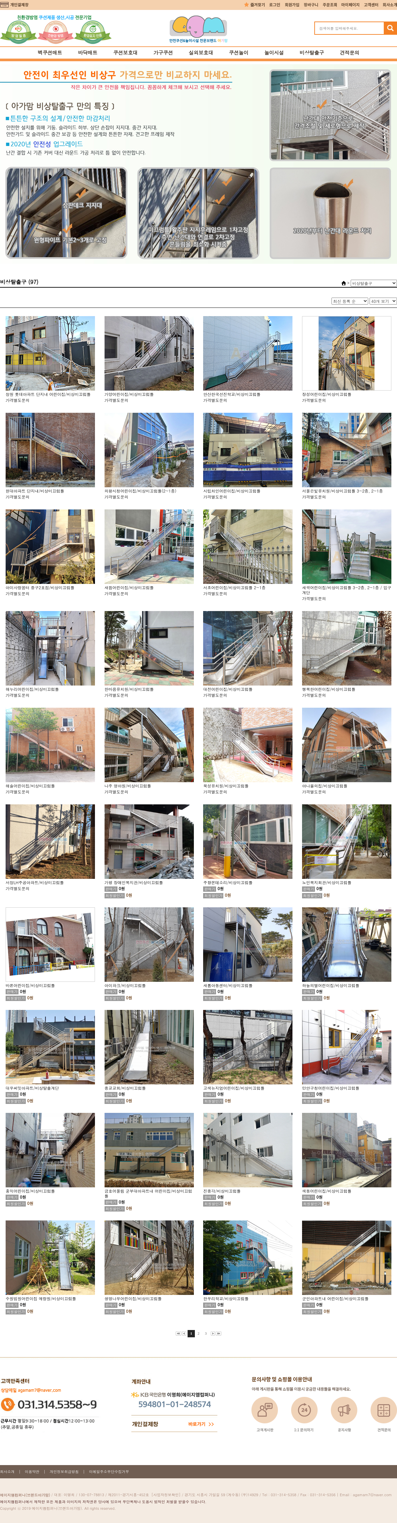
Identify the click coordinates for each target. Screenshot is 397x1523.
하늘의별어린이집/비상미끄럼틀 (330, 985)
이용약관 (32, 1471)
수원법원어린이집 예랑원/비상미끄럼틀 (41, 1298)
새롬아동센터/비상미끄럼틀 (227, 985)
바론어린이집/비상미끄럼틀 (30, 985)
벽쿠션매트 (50, 52)
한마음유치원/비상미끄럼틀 (129, 689)
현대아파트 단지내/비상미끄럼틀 (35, 491)
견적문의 (349, 52)
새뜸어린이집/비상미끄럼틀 (129, 587)
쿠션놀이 (238, 52)
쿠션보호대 (125, 52)
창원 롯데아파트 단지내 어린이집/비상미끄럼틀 (48, 394)
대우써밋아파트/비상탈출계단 (32, 1088)
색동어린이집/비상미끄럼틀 (326, 1191)
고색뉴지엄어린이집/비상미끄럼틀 (233, 1088)
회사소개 (7, 1471)
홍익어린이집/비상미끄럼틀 (30, 1191)
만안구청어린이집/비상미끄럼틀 (330, 1088)
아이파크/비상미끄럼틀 (125, 985)
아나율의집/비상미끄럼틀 (324, 785)
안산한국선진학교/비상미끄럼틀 (231, 394)
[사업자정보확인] (166, 1494)
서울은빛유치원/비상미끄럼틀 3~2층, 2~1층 (342, 491)
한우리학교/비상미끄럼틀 (225, 1298)
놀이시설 (274, 52)
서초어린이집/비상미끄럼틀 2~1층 (234, 587)
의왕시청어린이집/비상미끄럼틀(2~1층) (141, 491)
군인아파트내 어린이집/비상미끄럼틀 (335, 1298)
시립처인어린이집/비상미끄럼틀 (231, 491)
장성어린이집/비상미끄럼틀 (326, 394)
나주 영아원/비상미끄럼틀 (128, 785)
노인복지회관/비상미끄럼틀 (326, 882)
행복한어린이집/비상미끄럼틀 (328, 689)
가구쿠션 (163, 52)
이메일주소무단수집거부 (109, 1471)
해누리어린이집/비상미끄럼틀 (32, 689)
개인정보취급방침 (64, 1471)
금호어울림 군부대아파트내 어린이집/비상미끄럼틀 (148, 1193)
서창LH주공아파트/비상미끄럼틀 (35, 882)
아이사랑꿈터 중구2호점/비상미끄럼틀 (40, 587)
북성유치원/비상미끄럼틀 (225, 785)
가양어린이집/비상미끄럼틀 (129, 394)
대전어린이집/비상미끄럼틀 (227, 689)
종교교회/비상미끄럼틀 (125, 1088)
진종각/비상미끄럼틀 (222, 1191)
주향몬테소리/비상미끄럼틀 (227, 882)
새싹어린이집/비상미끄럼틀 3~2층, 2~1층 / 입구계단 (346, 590)
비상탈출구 (312, 52)
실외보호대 (201, 52)
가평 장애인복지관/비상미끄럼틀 (134, 882)
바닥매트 (87, 52)
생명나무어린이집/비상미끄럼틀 (133, 1298)
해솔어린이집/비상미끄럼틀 (30, 785)
